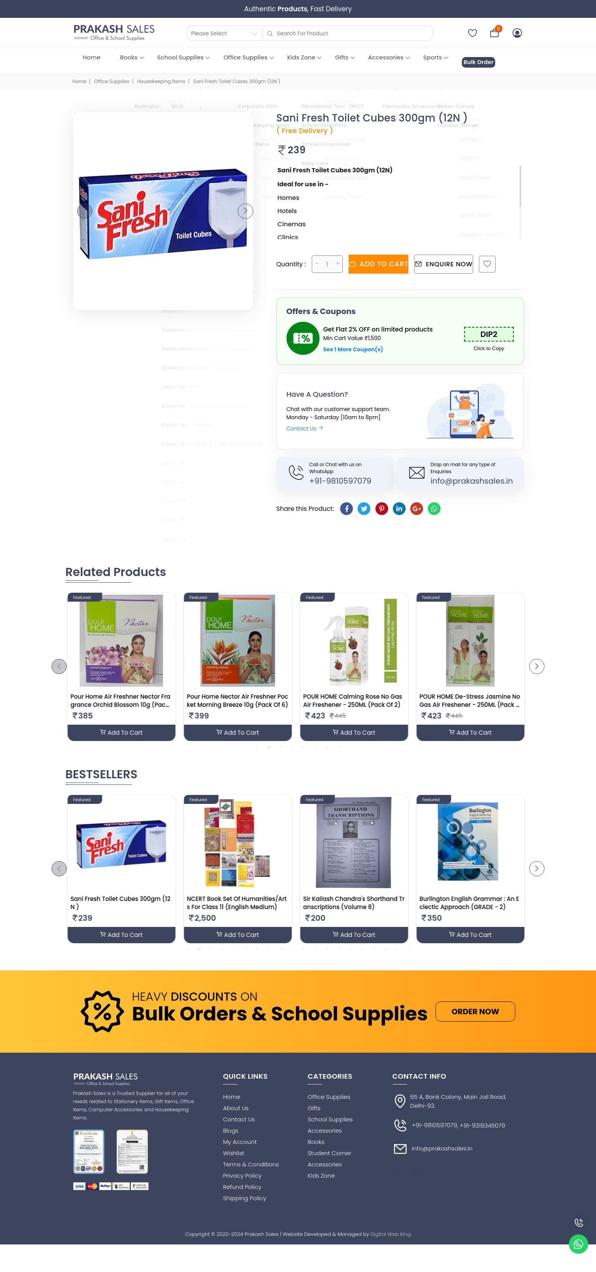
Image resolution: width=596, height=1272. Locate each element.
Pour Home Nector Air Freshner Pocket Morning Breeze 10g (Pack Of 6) (239, 699)
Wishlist (233, 1159)
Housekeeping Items (161, 76)
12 (316, 955)
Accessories (386, 57)
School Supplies (180, 57)
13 (327, 955)
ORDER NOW (475, 1017)
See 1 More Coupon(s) (353, 343)
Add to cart (383, 258)
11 (304, 955)
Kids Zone (301, 57)
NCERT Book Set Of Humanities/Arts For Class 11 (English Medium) (239, 908)
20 (409, 955)
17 (374, 955)
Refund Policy (242, 1193)
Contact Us (305, 421)
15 (350, 955)
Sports (432, 57)
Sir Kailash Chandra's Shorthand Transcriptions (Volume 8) (356, 908)
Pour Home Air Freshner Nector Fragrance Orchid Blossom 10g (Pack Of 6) (123, 703)
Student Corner (329, 1159)
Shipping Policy (244, 1204)
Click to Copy (488, 342)
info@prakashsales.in (471, 474)
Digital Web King (391, 1240)
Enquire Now (459, 258)
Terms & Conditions (251, 1170)
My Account (240, 1148)
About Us (236, 1114)
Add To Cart (123, 732)
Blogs (230, 1137)
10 (292, 955)
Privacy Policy (242, 1182)
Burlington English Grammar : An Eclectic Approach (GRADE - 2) (472, 908)
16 (362, 955)
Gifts (341, 57)
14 (339, 955)
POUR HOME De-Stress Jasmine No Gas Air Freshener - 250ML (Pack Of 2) (472, 703)
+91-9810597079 (340, 474)
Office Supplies (245, 57)
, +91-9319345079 (481, 1132)
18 (385, 955)
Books (129, 57)
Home (91, 57)
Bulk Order (484, 58)
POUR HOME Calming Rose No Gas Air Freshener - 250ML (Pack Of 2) (355, 699)
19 (397, 955)
